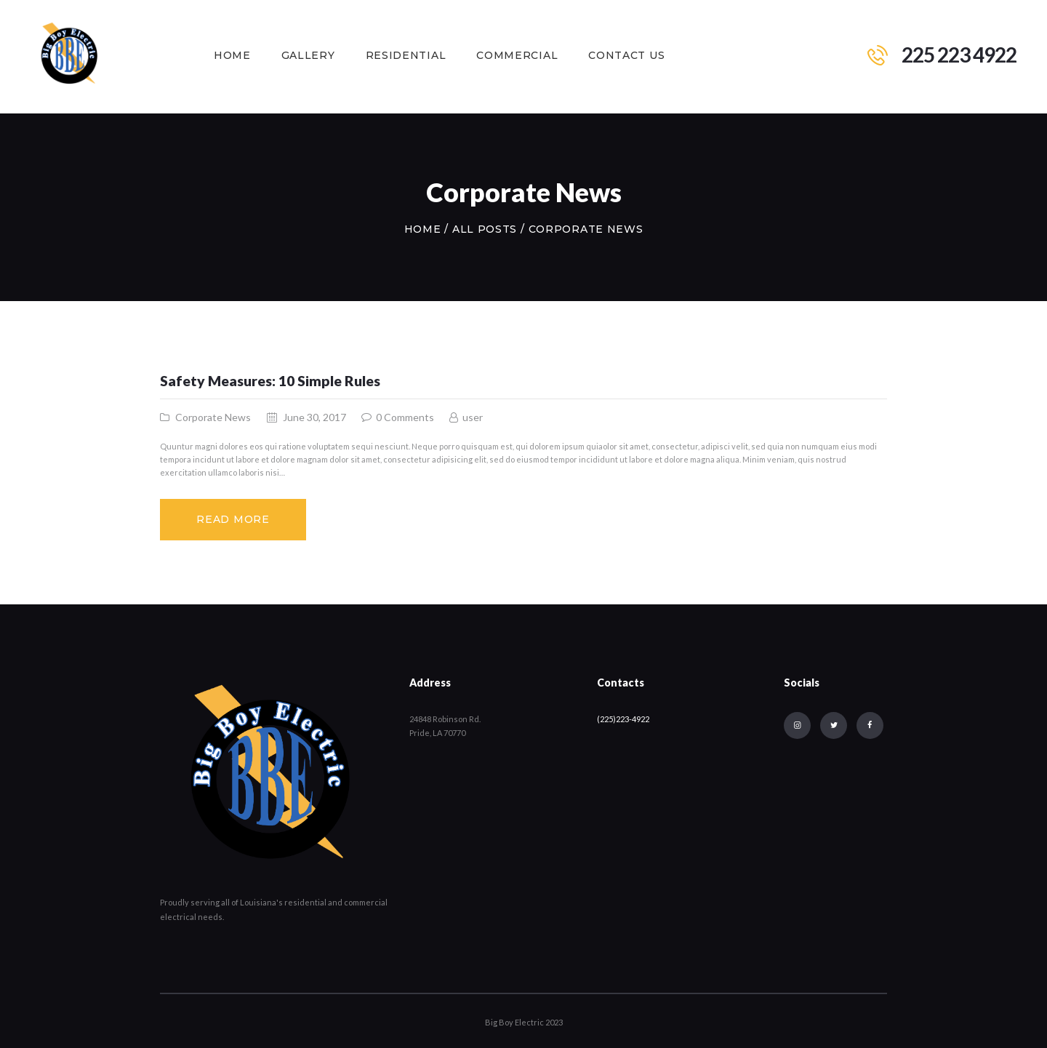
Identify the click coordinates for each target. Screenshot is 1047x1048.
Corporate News (213, 417)
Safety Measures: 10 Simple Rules (270, 380)
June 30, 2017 (314, 417)
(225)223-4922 (623, 719)
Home (422, 229)
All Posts (484, 229)
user (471, 417)
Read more (232, 519)
